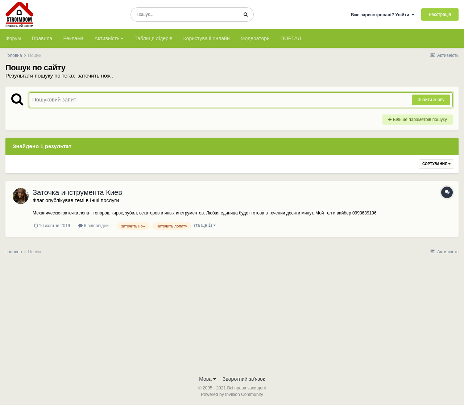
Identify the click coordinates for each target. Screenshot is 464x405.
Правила (42, 38)
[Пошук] (184, 14)
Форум (13, 38)
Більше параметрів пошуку (417, 119)
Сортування (436, 164)
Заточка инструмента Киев (77, 192)
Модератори (255, 38)
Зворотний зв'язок (244, 379)
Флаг (38, 200)
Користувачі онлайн (206, 38)
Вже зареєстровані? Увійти (383, 14)
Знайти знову (431, 99)
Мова (207, 379)
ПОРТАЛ (291, 38)
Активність (109, 38)
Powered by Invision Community (232, 394)
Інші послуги (104, 200)
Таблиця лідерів (153, 38)
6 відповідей (93, 225)
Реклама (73, 38)
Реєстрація (440, 14)
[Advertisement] (232, 317)
